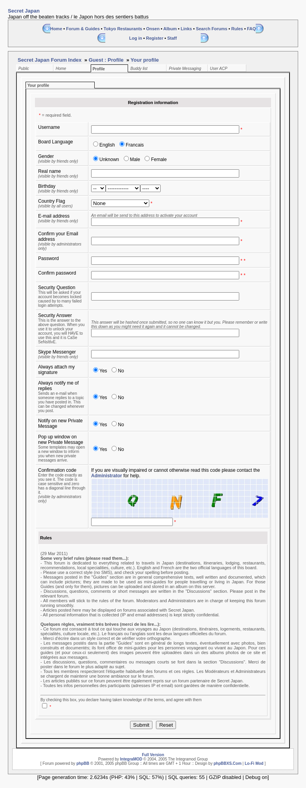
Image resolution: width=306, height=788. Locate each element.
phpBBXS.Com (228, 763)
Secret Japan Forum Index (50, 60)
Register (154, 38)
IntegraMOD (131, 759)
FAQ (251, 28)
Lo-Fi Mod (254, 763)
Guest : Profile (106, 60)
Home (56, 28)
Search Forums (211, 28)
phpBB (82, 763)
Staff (172, 38)
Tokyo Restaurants (123, 28)
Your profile (144, 60)
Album (170, 28)
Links (186, 28)
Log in (135, 38)
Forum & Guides (83, 28)
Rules (237, 28)
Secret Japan (24, 11)
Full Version (153, 755)
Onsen (152, 28)
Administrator (106, 475)
